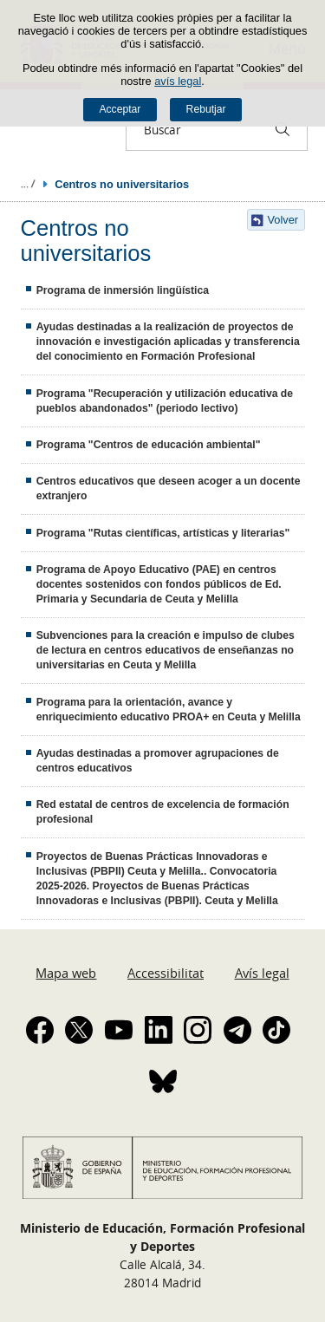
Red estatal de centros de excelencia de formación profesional (162, 811)
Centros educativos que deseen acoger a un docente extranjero (168, 488)
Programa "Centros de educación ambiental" (148, 445)
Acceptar (119, 109)
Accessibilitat (165, 972)
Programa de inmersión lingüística (122, 290)
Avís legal (262, 972)
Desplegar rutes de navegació (27, 184)
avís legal (177, 81)
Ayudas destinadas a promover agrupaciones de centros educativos (157, 760)
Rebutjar (206, 109)
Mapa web (66, 972)
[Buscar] (282, 129)
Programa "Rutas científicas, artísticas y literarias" (163, 533)
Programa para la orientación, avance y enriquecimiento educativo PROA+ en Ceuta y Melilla (168, 709)
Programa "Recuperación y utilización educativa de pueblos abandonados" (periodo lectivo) (164, 400)
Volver (283, 219)
